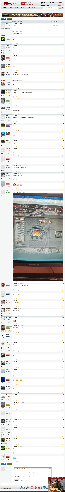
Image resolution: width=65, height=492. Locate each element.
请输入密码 (52, 2)
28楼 (63, 148)
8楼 (63, 402)
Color (16, 468)
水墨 (3, 170)
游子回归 (3, 313)
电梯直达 (52, 21)
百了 (3, 348)
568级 (9, 313)
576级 (9, 161)
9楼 (63, 394)
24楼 (63, 181)
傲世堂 (4, 7)
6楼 (63, 419)
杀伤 (3, 161)
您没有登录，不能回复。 (32, 473)
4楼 (63, 438)
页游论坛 (10, 7)
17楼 (63, 325)
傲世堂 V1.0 (8, 487)
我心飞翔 (3, 357)
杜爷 (3, 50)
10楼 (63, 386)
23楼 (63, 190)
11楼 (63, 377)
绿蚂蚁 (3, 347)
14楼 (63, 352)
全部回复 (3, 80)
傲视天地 (11, 11)
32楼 (63, 115)
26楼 (63, 165)
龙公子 (3, 407)
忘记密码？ (43, 5)
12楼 (63, 369)
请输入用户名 (43, 2)
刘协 (3, 178)
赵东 (3, 120)
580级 (9, 145)
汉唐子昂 (3, 95)
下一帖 (63, 21)
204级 (9, 347)
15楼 (63, 342)
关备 (3, 60)
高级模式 (49, 468)
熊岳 (3, 322)
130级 (9, 350)
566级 (9, 52)
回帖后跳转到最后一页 (23, 480)
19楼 (63, 308)
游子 (3, 315)
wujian (3, 399)
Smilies (24, 468)
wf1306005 (4, 366)
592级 (9, 153)
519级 (9, 443)
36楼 (63, 82)
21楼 (63, 291)
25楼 (63, 173)
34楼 (63, 98)
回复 (18, 33)
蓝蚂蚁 (3, 350)
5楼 (63, 427)
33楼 (63, 107)
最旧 (20, 80)
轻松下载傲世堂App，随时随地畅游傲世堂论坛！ (22, 476)
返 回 (62, 19)
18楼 (63, 317)
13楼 (63, 361)
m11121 (3, 305)
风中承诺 (3, 145)
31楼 (63, 123)
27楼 (63, 156)
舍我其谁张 (4, 330)
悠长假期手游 (8, 488)
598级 (9, 53)
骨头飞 (3, 382)
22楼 (63, 283)
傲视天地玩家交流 (17, 11)
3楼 (63, 446)
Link (19, 468)
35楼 (63, 90)
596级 (9, 95)
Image (18, 468)
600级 (9, 60)
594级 (9, 399)
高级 (62, 7)
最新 (17, 80)
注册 (48, 5)
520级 (9, 315)
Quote (21, 468)
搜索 (60, 7)
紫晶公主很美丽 (5, 28)
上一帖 (60, 21)
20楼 (63, 300)
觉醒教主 (3, 103)
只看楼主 (20, 23)
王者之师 (3, 153)
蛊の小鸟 (3, 136)
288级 (9, 296)
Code (22, 468)
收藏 (15, 33)
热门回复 (3, 35)
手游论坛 (16, 7)
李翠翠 (3, 296)
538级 (9, 28)
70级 (9, 348)
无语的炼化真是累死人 (27, 11)
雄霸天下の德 (4, 443)
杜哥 (3, 52)
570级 (9, 50)
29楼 (63, 140)
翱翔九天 (3, 186)
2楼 (63, 454)
